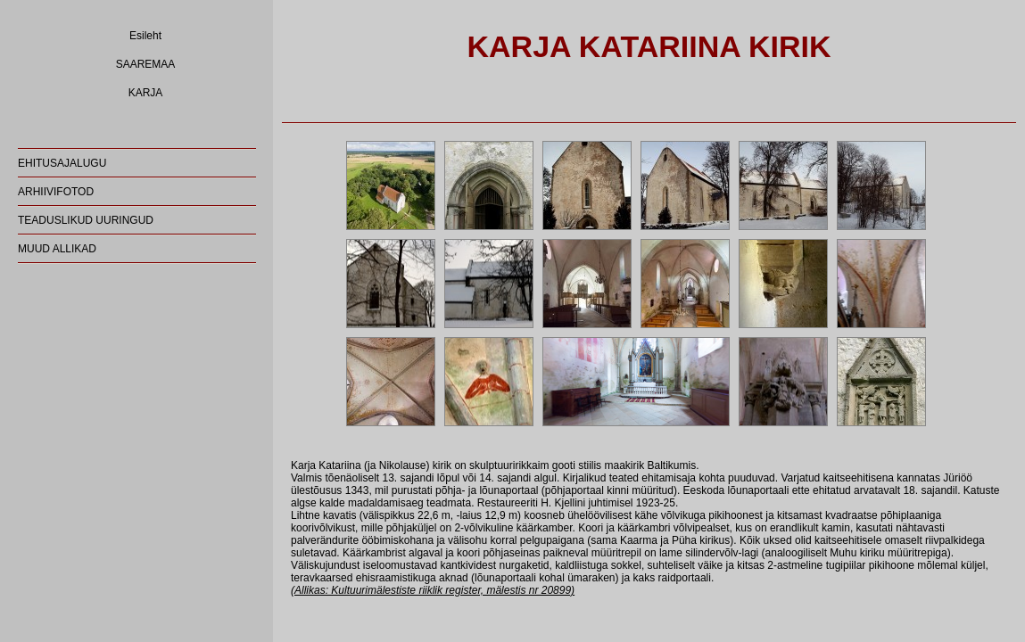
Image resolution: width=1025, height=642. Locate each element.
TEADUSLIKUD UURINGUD (85, 220)
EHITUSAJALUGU (62, 163)
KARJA (145, 92)
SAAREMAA (146, 64)
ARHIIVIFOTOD (56, 191)
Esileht (145, 35)
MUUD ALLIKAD (57, 249)
